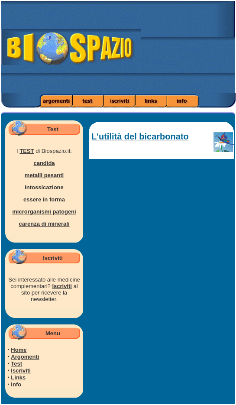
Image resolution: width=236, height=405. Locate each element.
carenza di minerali (44, 223)
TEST (26, 151)
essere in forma (44, 199)
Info (16, 384)
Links (18, 377)
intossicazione (44, 187)
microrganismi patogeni (44, 211)
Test (16, 363)
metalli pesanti (44, 175)
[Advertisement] (189, 49)
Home (18, 350)
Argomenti (25, 356)
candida (44, 163)
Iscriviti (62, 286)
